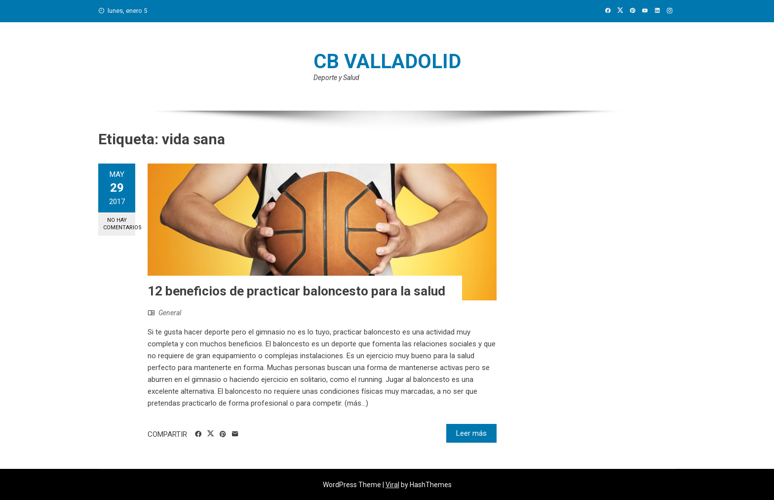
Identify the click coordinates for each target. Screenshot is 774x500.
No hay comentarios (119, 224)
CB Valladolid (387, 61)
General (169, 313)
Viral (392, 485)
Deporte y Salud (336, 78)
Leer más (471, 433)
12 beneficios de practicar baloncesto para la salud (296, 291)
